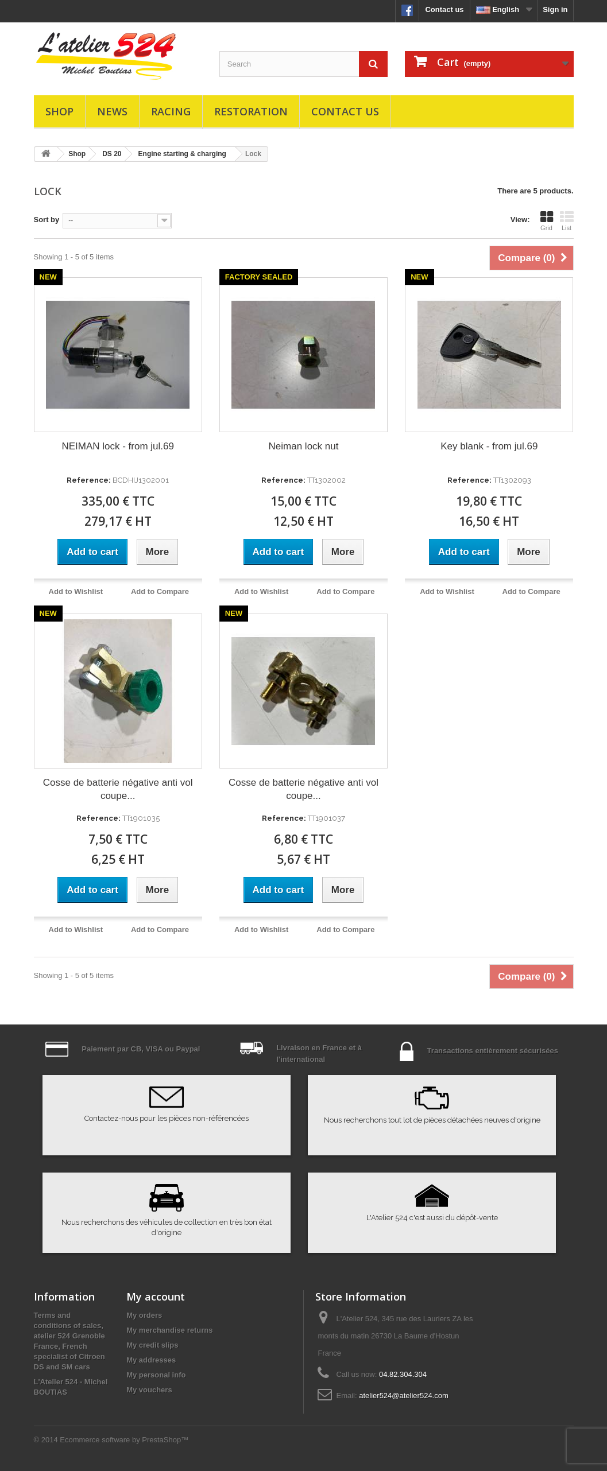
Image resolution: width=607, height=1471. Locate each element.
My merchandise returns (169, 1330)
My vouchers (149, 1389)
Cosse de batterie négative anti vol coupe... (118, 789)
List (567, 221)
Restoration (251, 111)
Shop (59, 111)
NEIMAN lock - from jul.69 (117, 446)
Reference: (89, 480)
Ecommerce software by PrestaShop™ (124, 1439)
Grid (546, 221)
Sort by (47, 219)
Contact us (444, 9)
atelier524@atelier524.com (404, 1395)
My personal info (155, 1375)
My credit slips (152, 1345)
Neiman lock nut (304, 446)
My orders (144, 1315)
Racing (171, 111)
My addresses (151, 1360)
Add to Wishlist (76, 591)
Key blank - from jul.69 (489, 446)
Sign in (555, 9)
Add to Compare (160, 591)
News (112, 111)
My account (155, 1296)
